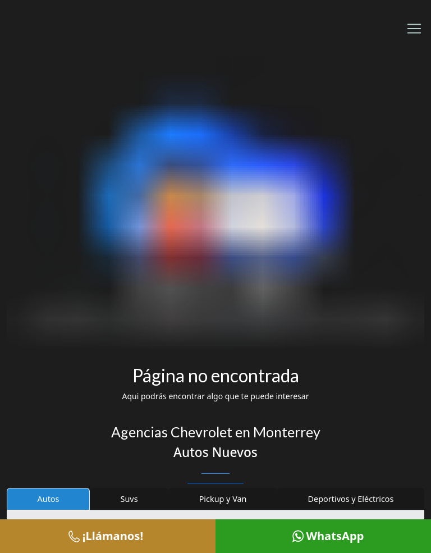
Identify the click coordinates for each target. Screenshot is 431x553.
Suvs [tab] (129, 498)
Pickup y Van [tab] (223, 498)
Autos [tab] (48, 498)
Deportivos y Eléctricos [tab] (351, 498)
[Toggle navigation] (414, 29)
